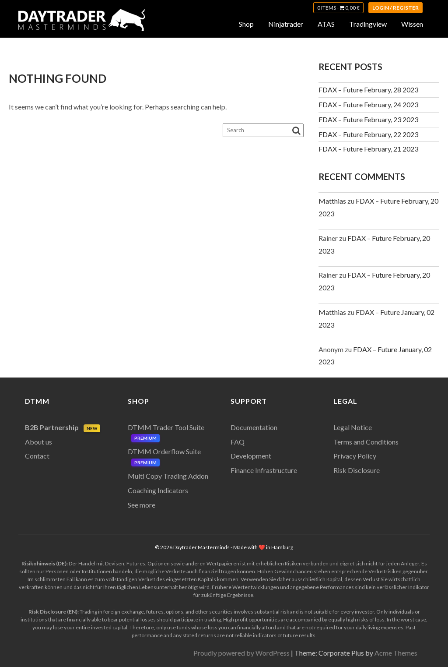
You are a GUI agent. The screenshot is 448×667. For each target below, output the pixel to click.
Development (251, 456)
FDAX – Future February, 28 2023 (368, 89)
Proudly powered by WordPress (374, 653)
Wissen (412, 24)
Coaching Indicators (158, 490)
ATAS (326, 24)
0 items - (338, 7)
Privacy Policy (354, 456)
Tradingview (368, 24)
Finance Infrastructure (264, 470)
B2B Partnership (62, 427)
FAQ (238, 442)
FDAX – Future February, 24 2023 (368, 104)
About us (38, 442)
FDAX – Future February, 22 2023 (368, 134)
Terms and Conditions (366, 442)
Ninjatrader (285, 24)
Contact (37, 456)
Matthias (332, 201)
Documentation (254, 427)
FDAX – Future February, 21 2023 (368, 149)
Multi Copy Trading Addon (168, 476)
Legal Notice (352, 427)
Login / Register (395, 7)
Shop (246, 24)
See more (141, 505)
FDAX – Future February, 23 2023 (368, 119)
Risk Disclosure (356, 470)
